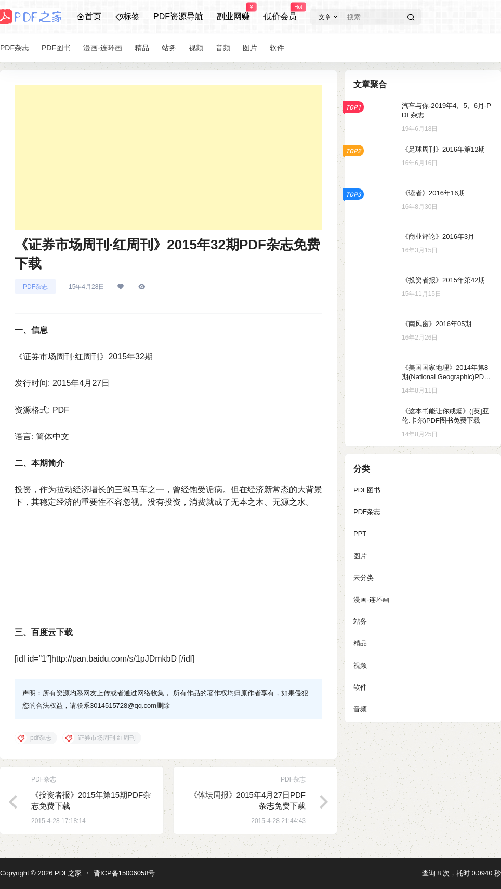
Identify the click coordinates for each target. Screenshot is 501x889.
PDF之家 (67, 873)
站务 (360, 621)
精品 (360, 643)
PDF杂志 (35, 286)
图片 (360, 556)
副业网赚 (233, 12)
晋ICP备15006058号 (124, 873)
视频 (360, 665)
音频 (360, 709)
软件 (360, 687)
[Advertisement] (168, 157)
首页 (88, 16)
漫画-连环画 (371, 599)
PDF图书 (366, 490)
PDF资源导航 (178, 16)
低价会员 (280, 12)
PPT (359, 533)
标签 (127, 16)
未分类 (363, 578)
